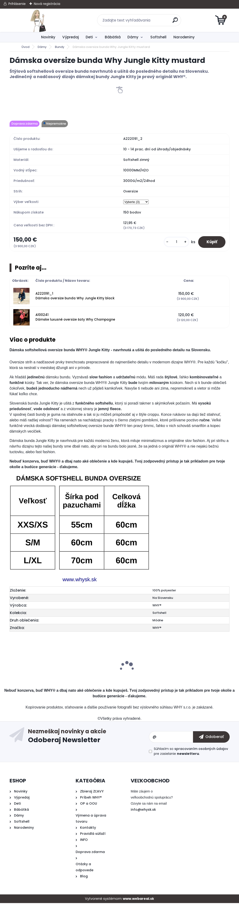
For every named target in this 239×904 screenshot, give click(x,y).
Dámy (132, 37)
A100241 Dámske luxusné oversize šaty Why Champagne (75, 318)
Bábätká (113, 37)
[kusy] (174, 242)
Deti (89, 37)
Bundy (59, 47)
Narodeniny (184, 37)
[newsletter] (211, 737)
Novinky (48, 37)
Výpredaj (70, 37)
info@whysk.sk (143, 810)
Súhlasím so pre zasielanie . (191, 752)
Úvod (25, 47)
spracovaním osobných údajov (201, 749)
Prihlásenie (17, 3)
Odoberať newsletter (88, 737)
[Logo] (38, 20)
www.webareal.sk (138, 899)
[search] (175, 21)
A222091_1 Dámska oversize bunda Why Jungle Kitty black (75, 296)
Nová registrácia (47, 3)
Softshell (158, 37)
